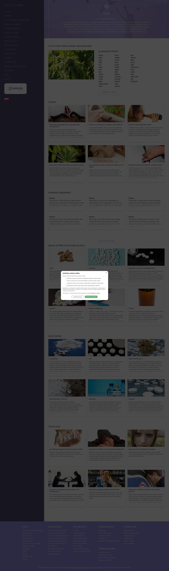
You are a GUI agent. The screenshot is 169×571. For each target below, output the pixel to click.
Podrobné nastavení (78, 297)
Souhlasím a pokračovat (91, 297)
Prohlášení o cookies (95, 293)
